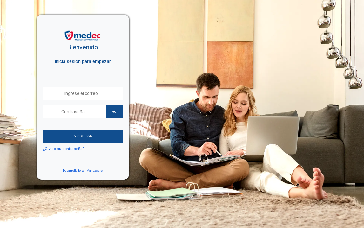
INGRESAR (83, 136)
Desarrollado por (83, 170)
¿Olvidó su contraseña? (63, 149)
